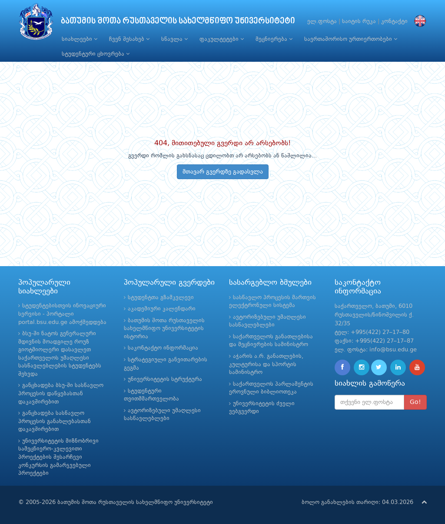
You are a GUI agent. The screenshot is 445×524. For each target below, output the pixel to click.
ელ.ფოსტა (322, 21)
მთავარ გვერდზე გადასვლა (223, 172)
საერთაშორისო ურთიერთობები (350, 39)
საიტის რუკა (359, 21)
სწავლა (174, 39)
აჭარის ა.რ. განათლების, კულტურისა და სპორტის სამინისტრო (266, 364)
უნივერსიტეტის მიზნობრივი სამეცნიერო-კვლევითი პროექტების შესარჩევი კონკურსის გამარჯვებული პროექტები (58, 457)
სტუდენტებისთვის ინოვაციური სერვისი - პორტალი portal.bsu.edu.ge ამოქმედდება (62, 314)
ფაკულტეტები (221, 39)
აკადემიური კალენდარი (162, 309)
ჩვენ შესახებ (129, 39)
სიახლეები (79, 39)
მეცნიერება (274, 39)
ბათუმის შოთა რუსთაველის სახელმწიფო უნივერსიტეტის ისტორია (164, 329)
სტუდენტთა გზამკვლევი (161, 297)
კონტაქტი (394, 21)
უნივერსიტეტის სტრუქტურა (165, 379)
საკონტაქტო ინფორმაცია (163, 348)
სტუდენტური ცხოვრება (96, 54)
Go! (415, 402)
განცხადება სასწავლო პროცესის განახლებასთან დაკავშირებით (54, 421)
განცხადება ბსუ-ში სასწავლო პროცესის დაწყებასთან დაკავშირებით (60, 393)
